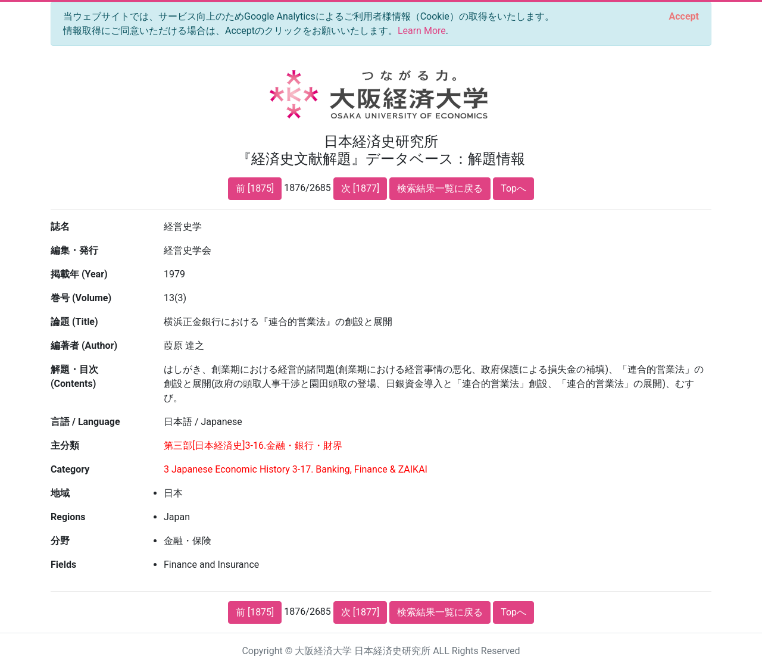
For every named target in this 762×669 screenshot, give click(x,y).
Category (70, 469)
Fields (63, 564)
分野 (60, 540)
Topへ (513, 188)
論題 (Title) (74, 321)
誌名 (60, 226)
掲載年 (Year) (79, 274)
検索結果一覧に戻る (440, 188)
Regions (68, 517)
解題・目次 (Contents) (74, 376)
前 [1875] (255, 188)
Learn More (422, 30)
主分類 (65, 445)
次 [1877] (360, 188)
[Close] (684, 16)
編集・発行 (74, 250)
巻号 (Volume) (81, 298)
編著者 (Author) (84, 345)
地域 (60, 493)
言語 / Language (85, 421)
